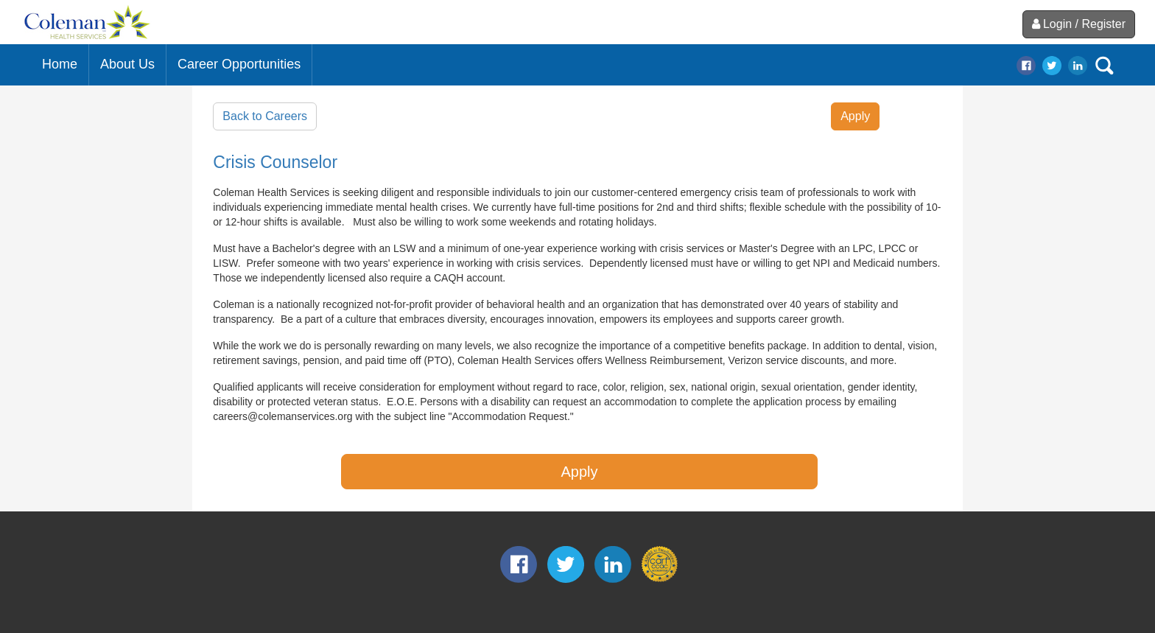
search (1104, 65)
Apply (855, 116)
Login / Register (1079, 24)
